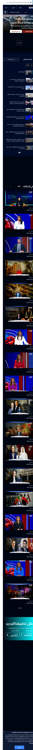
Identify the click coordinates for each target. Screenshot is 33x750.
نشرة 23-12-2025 (27, 395)
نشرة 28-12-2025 (27, 279)
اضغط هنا (28, 743)
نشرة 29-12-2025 (27, 256)
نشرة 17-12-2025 (27, 533)
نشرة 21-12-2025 (27, 441)
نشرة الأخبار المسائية (22, 12)
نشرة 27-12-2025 (27, 302)
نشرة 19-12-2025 (27, 487)
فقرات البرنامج (24, 59)
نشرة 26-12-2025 (27, 325)
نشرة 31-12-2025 (27, 210)
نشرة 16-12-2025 (27, 556)
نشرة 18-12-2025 (27, 510)
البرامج (10, 7)
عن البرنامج (8, 59)
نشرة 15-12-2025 (27, 580)
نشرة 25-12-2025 (27, 348)
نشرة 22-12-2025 (27, 418)
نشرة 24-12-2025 (27, 372)
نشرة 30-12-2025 (27, 233)
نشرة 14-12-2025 (27, 603)
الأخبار (17, 7)
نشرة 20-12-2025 (27, 464)
